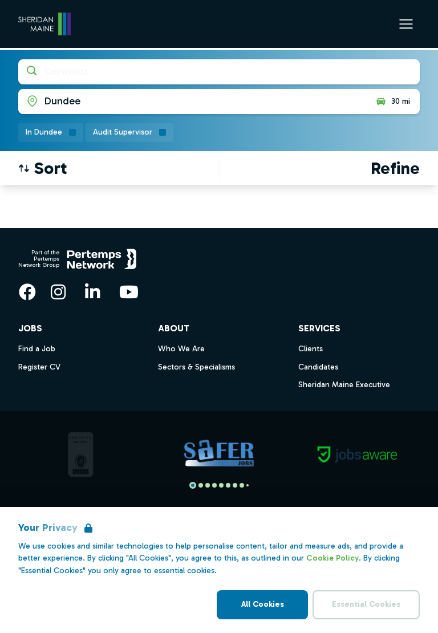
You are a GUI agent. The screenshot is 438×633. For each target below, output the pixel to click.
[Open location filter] (192, 101)
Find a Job (36, 349)
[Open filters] (395, 168)
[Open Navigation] (406, 24)
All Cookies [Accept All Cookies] (262, 604)
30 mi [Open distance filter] (392, 101)
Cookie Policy (332, 558)
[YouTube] (129, 292)
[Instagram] (58, 292)
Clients (310, 349)
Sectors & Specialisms (196, 367)
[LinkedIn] (92, 292)
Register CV (39, 367)
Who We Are (181, 349)
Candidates (318, 367)
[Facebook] (27, 292)
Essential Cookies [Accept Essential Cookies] (366, 604)
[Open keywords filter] (219, 72)
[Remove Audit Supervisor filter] (129, 132)
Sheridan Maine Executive (344, 384)
